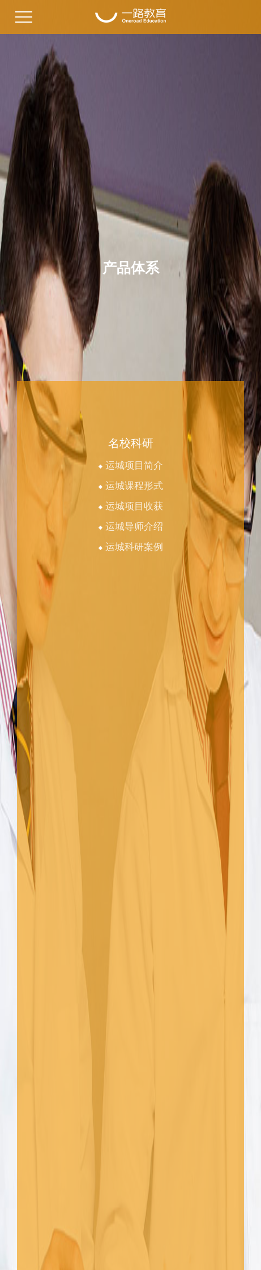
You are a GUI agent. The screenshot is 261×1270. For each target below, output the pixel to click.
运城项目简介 (130, 465)
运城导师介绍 (130, 526)
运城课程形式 (130, 485)
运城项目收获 (130, 506)
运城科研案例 (130, 547)
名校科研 (130, 443)
